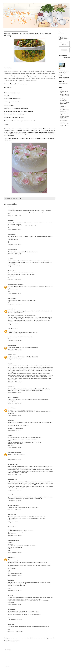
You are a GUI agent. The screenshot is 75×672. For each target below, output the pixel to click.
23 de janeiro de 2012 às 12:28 (14, 304)
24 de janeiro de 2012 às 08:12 (14, 535)
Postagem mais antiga (50, 638)
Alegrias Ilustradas (64, 125)
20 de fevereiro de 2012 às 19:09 (15, 619)
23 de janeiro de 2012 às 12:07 (14, 253)
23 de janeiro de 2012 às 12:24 (14, 293)
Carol (9, 207)
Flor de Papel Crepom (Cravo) (63, 99)
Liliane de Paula (11, 249)
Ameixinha (10, 386)
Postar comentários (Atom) (14, 640)
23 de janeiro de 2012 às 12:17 (14, 266)
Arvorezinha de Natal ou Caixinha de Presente (64, 104)
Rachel (9, 420)
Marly (61, 68)
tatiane (9, 580)
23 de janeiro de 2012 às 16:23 (14, 403)
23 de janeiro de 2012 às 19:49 (14, 459)
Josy (9, 363)
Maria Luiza (10, 527)
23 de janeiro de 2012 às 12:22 (14, 279)
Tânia (9, 595)
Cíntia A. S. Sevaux (12, 397)
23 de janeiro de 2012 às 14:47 (14, 382)
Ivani (9, 435)
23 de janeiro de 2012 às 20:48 (14, 474)
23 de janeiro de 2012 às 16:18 (14, 392)
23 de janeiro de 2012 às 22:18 (14, 522)
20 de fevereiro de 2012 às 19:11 (15, 631)
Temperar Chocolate (64, 124)
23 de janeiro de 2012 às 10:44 (14, 229)
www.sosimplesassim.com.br (14, 284)
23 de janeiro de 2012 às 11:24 (14, 244)
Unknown (10, 309)
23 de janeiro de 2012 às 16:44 (14, 415)
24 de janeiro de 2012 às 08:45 (14, 552)
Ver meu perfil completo (64, 77)
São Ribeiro (10, 271)
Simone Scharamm (12, 540)
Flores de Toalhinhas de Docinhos (64, 110)
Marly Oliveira (62, 33)
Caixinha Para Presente (63, 107)
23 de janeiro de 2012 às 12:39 (14, 324)
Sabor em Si (10, 298)
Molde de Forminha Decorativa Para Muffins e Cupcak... (64, 118)
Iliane (9, 258)
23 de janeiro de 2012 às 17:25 (14, 430)
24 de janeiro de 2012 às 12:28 (14, 590)
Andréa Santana (11, 328)
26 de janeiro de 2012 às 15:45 (14, 604)
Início (61, 89)
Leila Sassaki (10, 514)
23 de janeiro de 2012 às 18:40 (14, 447)
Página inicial (30, 638)
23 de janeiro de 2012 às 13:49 (14, 340)
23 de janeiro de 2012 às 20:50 (14, 500)
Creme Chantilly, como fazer (63, 121)
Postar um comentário (11, 635)
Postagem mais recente (10, 638)
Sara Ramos (10, 345)
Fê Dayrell (10, 234)
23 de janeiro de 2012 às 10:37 (14, 215)
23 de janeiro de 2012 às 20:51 (14, 509)
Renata (9, 220)
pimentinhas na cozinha (13, 452)
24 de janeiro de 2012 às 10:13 (14, 575)
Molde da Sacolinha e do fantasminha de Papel (64, 96)
